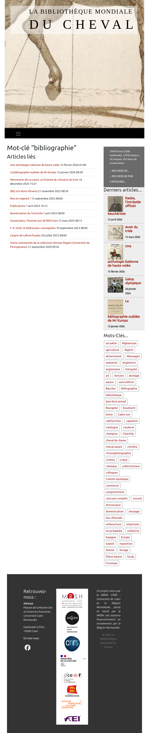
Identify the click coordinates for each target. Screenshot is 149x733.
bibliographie (129, 388)
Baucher (111, 388)
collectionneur (131, 466)
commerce (112, 485)
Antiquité (131, 369)
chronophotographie (118, 453)
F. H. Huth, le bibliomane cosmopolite (33, 228)
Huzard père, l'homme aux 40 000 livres (34, 220)
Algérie (128, 349)
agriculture (112, 349)
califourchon (113, 420)
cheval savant (114, 446)
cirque (123, 459)
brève (109, 414)
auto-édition (126, 382)
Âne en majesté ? (20, 198)
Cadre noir (124, 414)
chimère (132, 446)
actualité (111, 343)
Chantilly (128, 433)
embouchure (113, 524)
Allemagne (133, 356)
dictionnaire (113, 505)
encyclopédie (114, 530)
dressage (134, 511)
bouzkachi (129, 407)
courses (137, 498)
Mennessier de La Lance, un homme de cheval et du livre (44, 179)
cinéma (110, 459)
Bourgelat (112, 407)
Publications (17, 205)
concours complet (117, 498)
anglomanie (113, 369)
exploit (110, 543)
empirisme (132, 524)
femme (110, 550)
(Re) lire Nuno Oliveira (23, 191)
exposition (126, 543)
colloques (112, 472)
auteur (110, 382)
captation (132, 420)
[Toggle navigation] (18, 134)
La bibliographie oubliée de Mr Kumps (33, 172)
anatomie (111, 362)
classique (111, 466)
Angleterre (129, 362)
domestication (115, 511)
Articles (119, 375)
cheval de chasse (116, 440)
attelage (134, 375)
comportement (115, 492)
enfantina (133, 530)
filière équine (114, 556)
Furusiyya (111, 563)
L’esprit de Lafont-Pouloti (25, 235)
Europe (125, 537)
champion (112, 433)
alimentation (114, 356)
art (107, 375)
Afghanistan (129, 343)
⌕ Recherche (118, 170)
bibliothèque (114, 395)
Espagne (111, 537)
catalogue (112, 427)
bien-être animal (116, 401)
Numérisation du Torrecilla (26, 213)
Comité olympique (117, 479)
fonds (130, 556)
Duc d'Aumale (114, 517)
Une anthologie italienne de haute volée (35, 164)
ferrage (124, 550)
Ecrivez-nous (31, 638)
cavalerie (128, 427)
